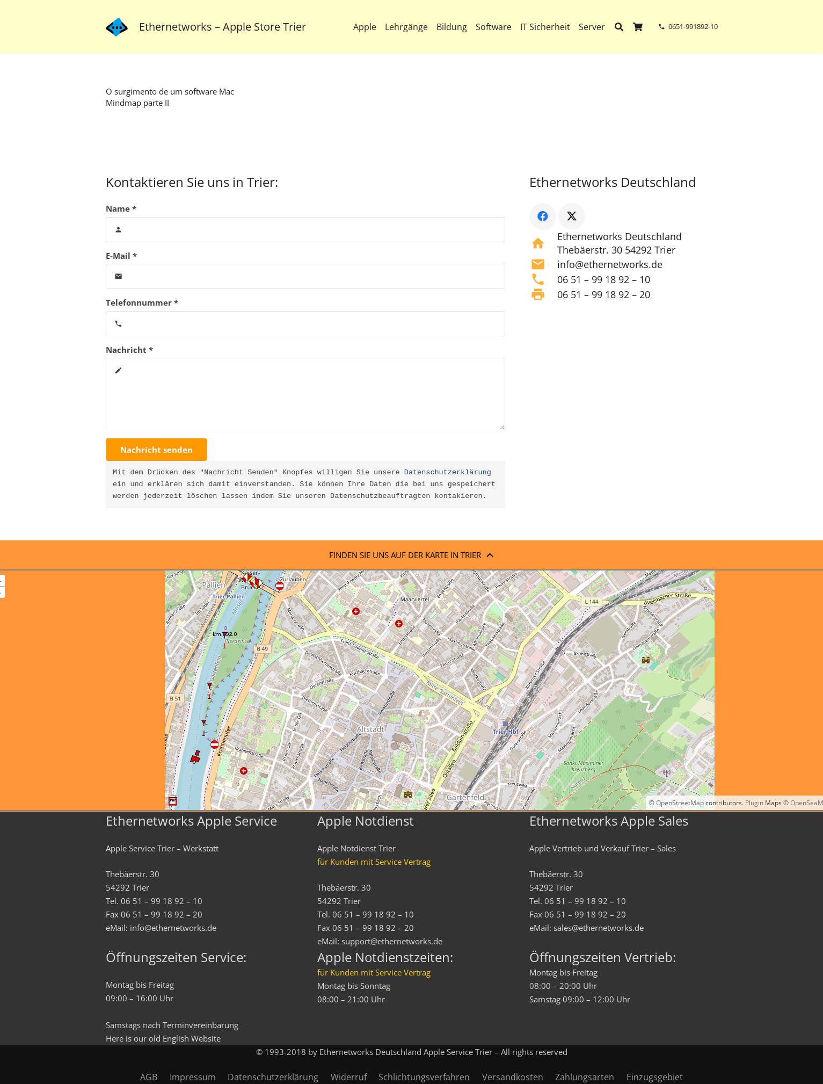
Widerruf (349, 1077)
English (176, 1038)
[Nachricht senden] (156, 449)
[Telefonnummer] (306, 323)
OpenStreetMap (680, 802)
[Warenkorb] (637, 27)
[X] (571, 216)
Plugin (753, 802)
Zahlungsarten (584, 1077)
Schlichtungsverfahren (424, 1077)
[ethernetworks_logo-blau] (117, 27)
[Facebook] (542, 216)
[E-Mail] (306, 276)
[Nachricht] (306, 394)
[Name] (306, 229)
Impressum (193, 1077)
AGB (148, 1077)
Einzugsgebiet (655, 1077)
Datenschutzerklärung (447, 473)
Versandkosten (512, 1077)
